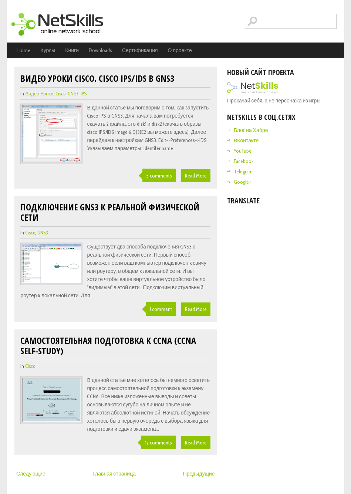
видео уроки (39, 94)
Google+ (242, 182)
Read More (196, 175)
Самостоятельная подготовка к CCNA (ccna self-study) (108, 345)
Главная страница (114, 473)
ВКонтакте (246, 140)
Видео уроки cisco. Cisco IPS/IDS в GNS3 (97, 78)
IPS (84, 94)
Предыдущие (199, 473)
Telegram (243, 171)
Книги (72, 50)
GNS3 (73, 94)
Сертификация (140, 50)
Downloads (100, 50)
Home (23, 50)
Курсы (47, 50)
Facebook (244, 161)
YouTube (243, 151)
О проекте (180, 50)
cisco (60, 94)
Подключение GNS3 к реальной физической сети (109, 212)
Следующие (30, 473)
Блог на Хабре (251, 130)
